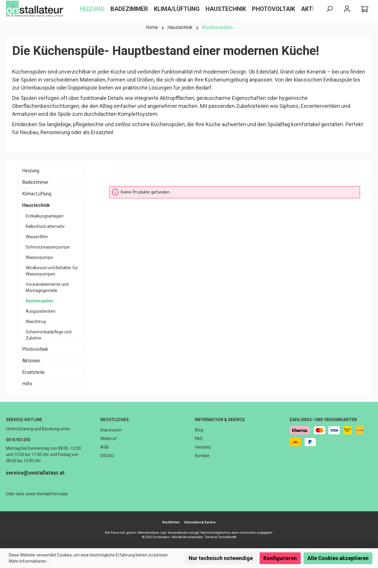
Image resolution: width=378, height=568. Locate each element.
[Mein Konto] (347, 9)
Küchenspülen (39, 300)
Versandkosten (178, 532)
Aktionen (31, 360)
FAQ (199, 438)
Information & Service (220, 419)
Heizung (30, 170)
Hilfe (27, 384)
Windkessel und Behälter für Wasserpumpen (52, 270)
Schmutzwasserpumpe (48, 247)
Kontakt (202, 455)
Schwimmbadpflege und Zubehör (48, 335)
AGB (104, 447)
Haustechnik (36, 205)
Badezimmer (35, 182)
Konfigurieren (280, 558)
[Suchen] (329, 9)
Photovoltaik (35, 349)
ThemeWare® (227, 537)
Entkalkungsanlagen (44, 216)
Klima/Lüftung (36, 194)
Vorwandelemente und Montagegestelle (47, 287)
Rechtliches (114, 419)
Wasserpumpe (39, 257)
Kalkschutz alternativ (45, 226)
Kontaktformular (52, 493)
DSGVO (107, 455)
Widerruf (108, 438)
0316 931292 (18, 439)
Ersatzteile (33, 372)
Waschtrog (36, 321)
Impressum (111, 430)
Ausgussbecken (41, 311)
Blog (199, 430)
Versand (203, 447)
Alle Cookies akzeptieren (338, 558)
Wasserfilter (37, 236)
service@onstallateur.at (35, 473)
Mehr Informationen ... (29, 561)
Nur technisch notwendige (221, 558)
